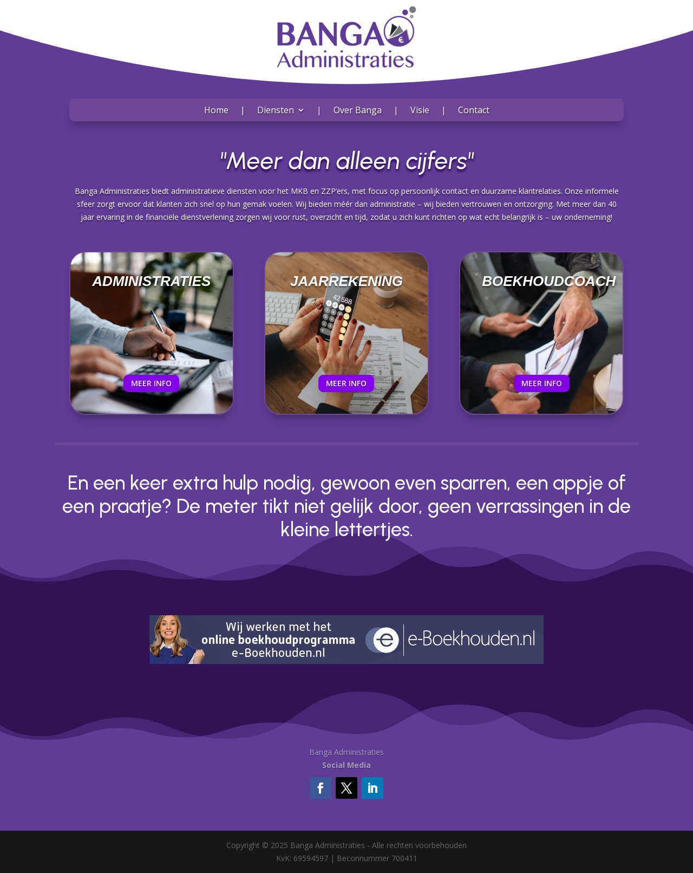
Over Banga (358, 111)
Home (216, 111)
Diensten (275, 111)
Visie (419, 111)
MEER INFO (151, 383)
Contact (473, 111)
